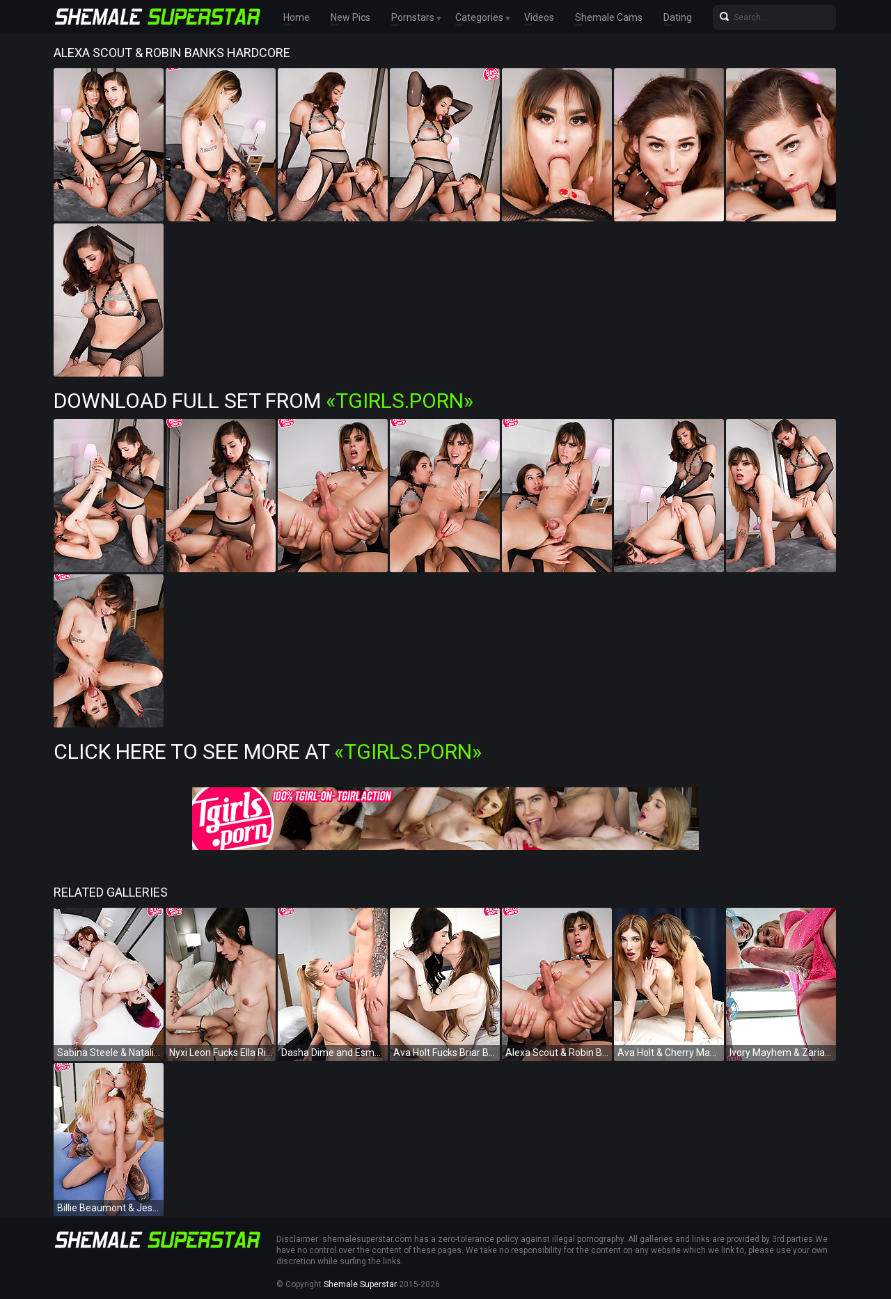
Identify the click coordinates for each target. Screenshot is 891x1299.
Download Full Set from (263, 400)
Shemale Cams (608, 17)
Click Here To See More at (268, 751)
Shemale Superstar (360, 1284)
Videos (539, 17)
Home (296, 17)
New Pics (350, 17)
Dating (677, 17)
